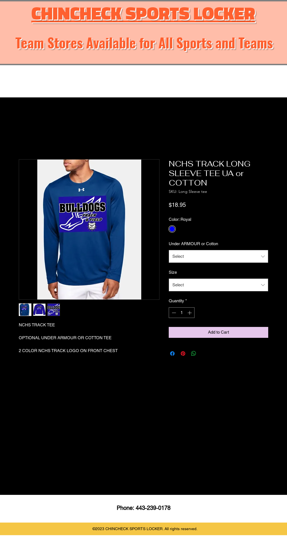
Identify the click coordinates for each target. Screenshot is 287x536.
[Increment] (190, 313)
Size (173, 272)
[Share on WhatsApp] (193, 353)
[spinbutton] (181, 313)
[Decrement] (173, 313)
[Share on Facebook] (172, 353)
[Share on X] (204, 353)
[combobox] (218, 256)
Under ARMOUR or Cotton (193, 243)
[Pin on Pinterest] (183, 353)
